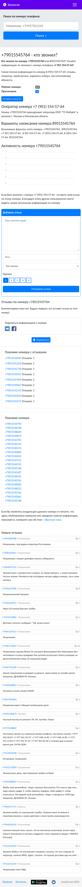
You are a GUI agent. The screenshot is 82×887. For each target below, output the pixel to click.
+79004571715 (9, 806)
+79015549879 (13, 436)
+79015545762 (13, 492)
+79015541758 (13, 368)
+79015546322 (13, 476)
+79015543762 (13, 480)
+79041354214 (9, 631)
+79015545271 (13, 401)
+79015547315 (13, 460)
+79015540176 (13, 448)
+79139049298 (9, 753)
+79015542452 (13, 456)
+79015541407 (13, 472)
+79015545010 (13, 395)
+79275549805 (9, 617)
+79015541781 (13, 440)
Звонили (11, 4)
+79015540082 (13, 484)
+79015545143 (13, 444)
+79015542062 (13, 496)
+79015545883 (13, 452)
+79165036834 (9, 685)
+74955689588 (9, 538)
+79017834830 (9, 699)
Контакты (21, 881)
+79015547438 (13, 468)
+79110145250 (9, 863)
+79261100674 (9, 713)
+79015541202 (13, 363)
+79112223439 (9, 846)
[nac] (74, 5)
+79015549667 (13, 385)
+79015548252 (13, 488)
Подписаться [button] (41, 339)
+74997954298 (9, 667)
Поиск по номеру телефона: (21, 16)
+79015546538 (13, 427)
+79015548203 (13, 431)
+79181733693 (9, 645)
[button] (41, 36)
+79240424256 (9, 824)
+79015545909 (13, 379)
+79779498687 (9, 728)
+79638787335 (9, 567)
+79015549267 (13, 374)
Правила (7, 881)
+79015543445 (13, 358)
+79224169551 (9, 603)
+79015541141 (13, 390)
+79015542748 (13, 500)
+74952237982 (9, 588)
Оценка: (7, 274)
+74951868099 (9, 781)
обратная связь (53, 519)
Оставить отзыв (12, 98)
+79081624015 (9, 552)
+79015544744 (13, 423)
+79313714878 (9, 767)
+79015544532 (13, 464)
